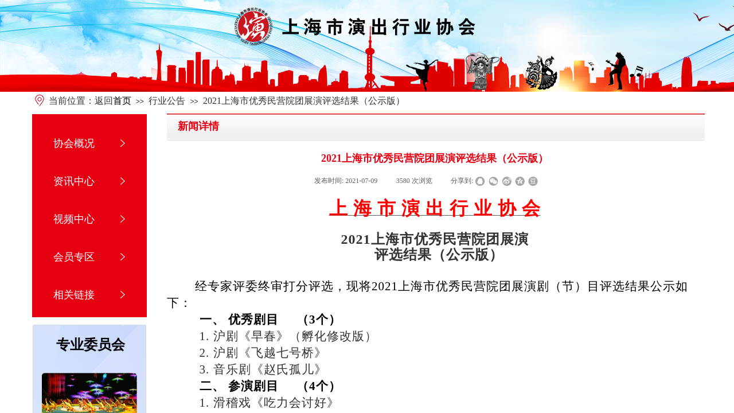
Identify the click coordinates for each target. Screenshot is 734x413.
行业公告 (167, 101)
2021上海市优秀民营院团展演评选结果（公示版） (304, 101)
